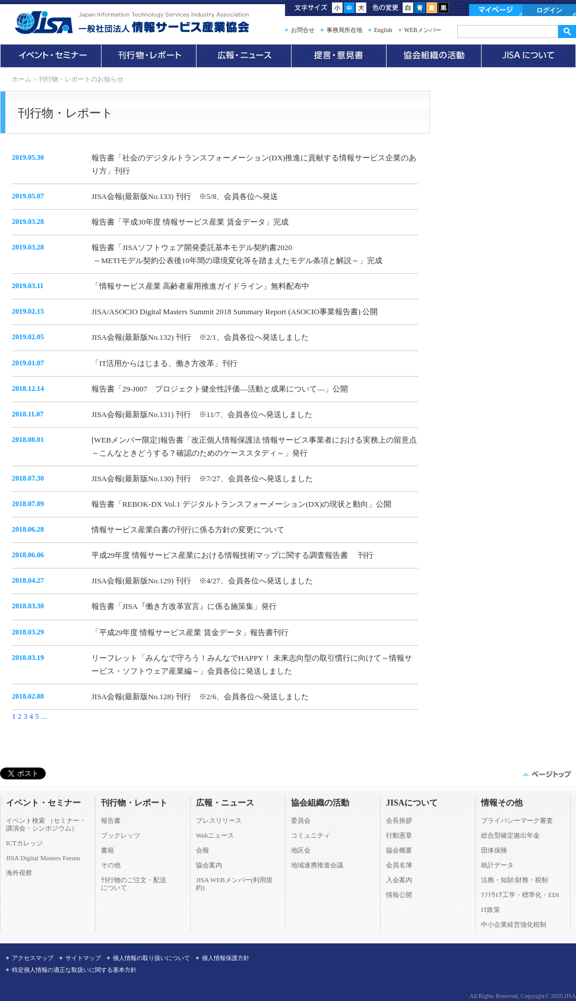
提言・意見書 (338, 56)
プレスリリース (219, 820)
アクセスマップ (32, 958)
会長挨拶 (399, 820)
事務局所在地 (344, 30)
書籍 (107, 850)
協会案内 (209, 865)
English (383, 30)
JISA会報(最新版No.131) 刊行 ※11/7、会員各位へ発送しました (201, 414)
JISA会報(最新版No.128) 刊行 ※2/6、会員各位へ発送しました (200, 696)
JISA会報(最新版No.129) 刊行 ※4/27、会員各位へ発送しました (202, 580)
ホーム (21, 79)
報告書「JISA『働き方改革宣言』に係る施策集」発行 (184, 606)
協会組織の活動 (433, 56)
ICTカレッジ (24, 843)
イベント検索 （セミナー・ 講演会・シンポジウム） (46, 824)
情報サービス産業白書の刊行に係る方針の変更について (187, 529)
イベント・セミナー (50, 56)
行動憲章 (399, 835)
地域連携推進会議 (317, 865)
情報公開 (399, 894)
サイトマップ (83, 958)
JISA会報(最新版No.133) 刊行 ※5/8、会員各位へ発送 (184, 196)
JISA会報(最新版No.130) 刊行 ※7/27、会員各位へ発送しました (202, 478)
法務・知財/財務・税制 (514, 879)
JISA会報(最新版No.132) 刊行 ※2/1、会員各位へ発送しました (200, 337)
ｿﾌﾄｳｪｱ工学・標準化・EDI (520, 894)
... (44, 716)
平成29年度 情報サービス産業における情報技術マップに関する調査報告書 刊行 (232, 555)
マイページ (496, 10)
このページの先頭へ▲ (546, 774)
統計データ (497, 865)
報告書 (111, 820)
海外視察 (19, 872)
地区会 (301, 850)
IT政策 (490, 909)
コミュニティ (310, 835)
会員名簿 (399, 865)
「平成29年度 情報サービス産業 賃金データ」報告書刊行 (190, 632)
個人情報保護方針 (225, 958)
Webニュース (215, 835)
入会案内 (399, 879)
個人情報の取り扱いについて (151, 958)
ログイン (549, 10)
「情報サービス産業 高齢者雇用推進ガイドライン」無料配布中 (200, 286)
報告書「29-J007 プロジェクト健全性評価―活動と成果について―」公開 (219, 388)
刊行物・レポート (148, 56)
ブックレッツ (120, 835)
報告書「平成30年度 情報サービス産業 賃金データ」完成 (190, 221)
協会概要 (399, 850)
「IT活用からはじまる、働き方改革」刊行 (164, 363)
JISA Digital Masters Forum (43, 857)
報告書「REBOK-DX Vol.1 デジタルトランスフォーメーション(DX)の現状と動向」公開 (241, 504)
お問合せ (303, 30)
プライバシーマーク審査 (517, 820)
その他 (111, 865)
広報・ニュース (243, 56)
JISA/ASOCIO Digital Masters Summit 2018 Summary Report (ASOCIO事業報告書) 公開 (234, 311)
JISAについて (528, 56)
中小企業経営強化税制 (513, 924)
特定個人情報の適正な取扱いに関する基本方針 (74, 970)
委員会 (301, 820)
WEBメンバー (422, 30)
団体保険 (494, 850)
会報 (202, 850)
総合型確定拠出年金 (510, 835)
